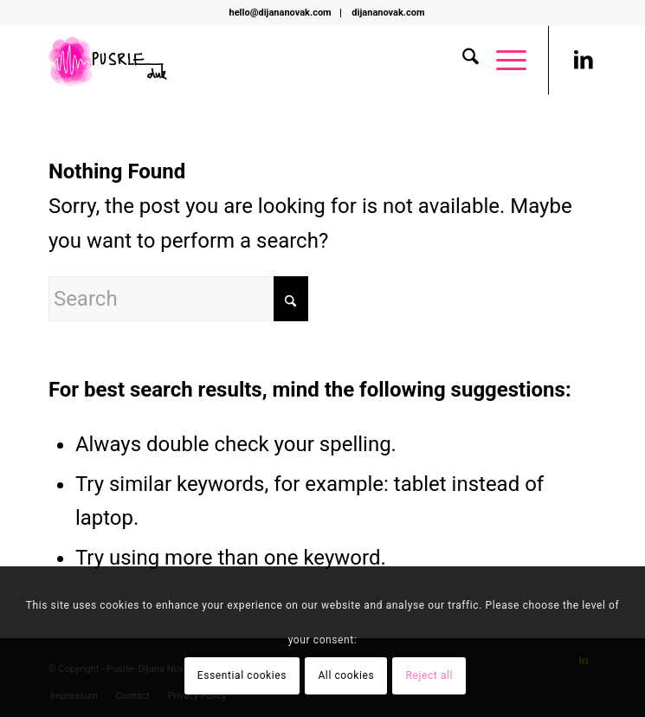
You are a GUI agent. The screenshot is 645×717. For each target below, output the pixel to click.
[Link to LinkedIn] (584, 60)
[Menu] (502, 59)
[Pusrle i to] (267, 59)
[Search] (462, 59)
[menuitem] (281, 13)
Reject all (430, 675)
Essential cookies (242, 675)
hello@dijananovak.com (280, 12)
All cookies (346, 675)
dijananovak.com (388, 12)
